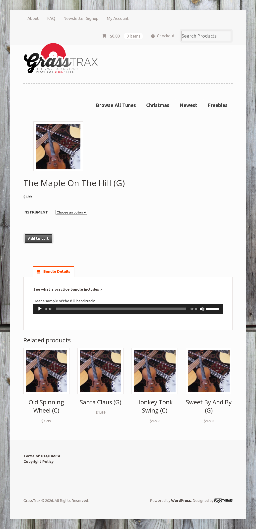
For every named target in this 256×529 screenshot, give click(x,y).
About (33, 18)
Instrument (35, 212)
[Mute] (202, 308)
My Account (118, 18)
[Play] (39, 308)
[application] (128, 309)
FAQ (51, 18)
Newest (188, 105)
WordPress (181, 500)
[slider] (121, 309)
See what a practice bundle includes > (67, 289)
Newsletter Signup (81, 18)
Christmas (157, 105)
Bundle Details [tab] (56, 271)
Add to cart (38, 238)
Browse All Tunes (116, 105)
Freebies (218, 105)
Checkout (166, 35)
